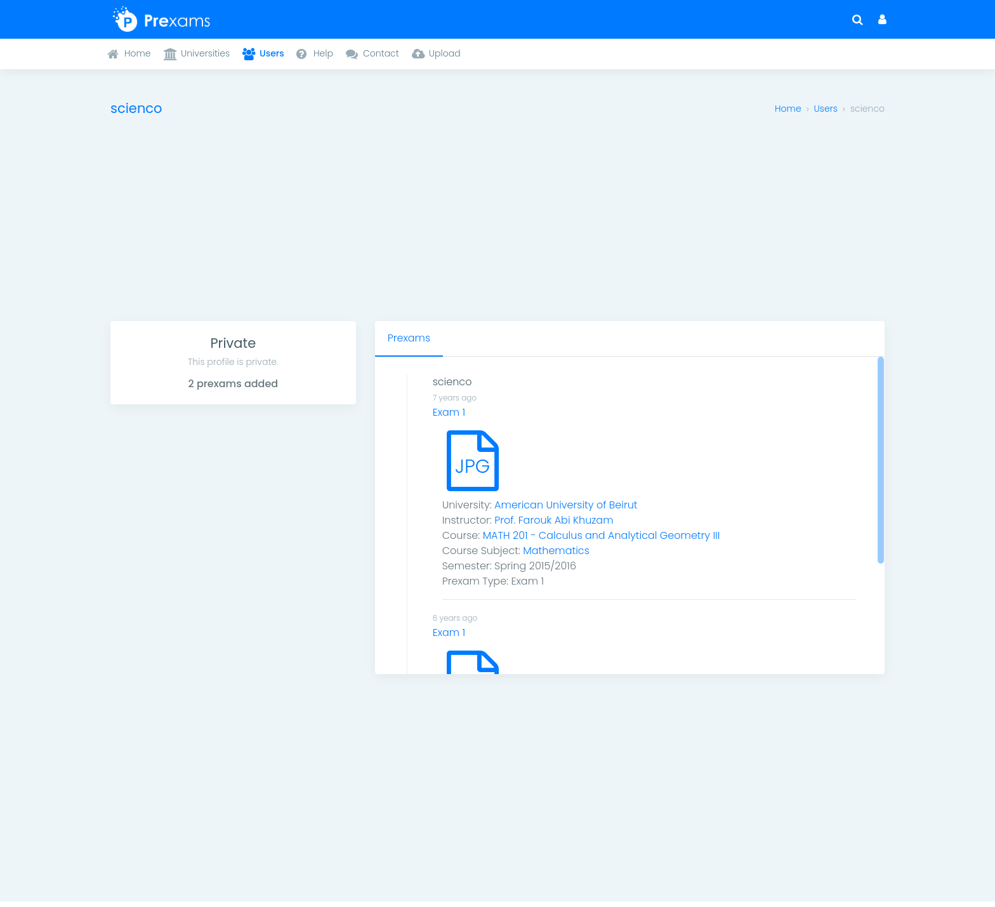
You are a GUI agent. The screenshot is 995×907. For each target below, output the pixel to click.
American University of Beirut (565, 505)
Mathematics (556, 550)
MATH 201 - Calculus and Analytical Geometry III (601, 535)
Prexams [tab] (409, 338)
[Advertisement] (497, 226)
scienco (452, 381)
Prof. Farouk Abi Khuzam (553, 520)
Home (788, 108)
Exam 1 (449, 412)
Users (826, 108)
